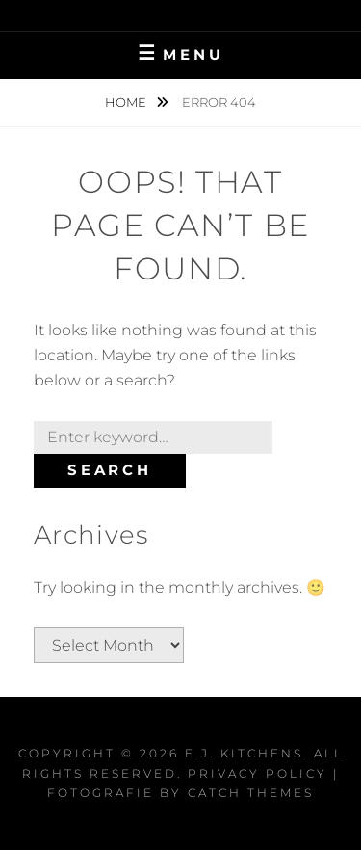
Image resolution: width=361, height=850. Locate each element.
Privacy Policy (257, 773)
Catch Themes (251, 792)
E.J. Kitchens (244, 753)
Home (127, 102)
